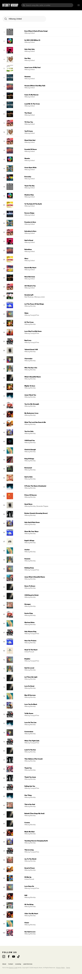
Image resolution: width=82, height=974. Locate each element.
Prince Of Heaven (30, 495)
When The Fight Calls (31, 741)
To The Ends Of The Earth (33, 204)
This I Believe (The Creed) (33, 759)
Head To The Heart (30, 650)
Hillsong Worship (30, 306)
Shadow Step (29, 195)
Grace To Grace (29, 586)
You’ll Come (28, 131)
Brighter (27, 659)
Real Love (27, 340)
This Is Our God (29, 804)
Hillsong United (29, 33)
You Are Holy (29, 431)
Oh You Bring (28, 904)
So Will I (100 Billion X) (32, 40)
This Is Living (29, 850)
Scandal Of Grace (30, 149)
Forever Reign (29, 213)
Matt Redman (28, 297)
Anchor (27, 550)
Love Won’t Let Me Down (33, 331)
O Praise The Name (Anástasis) (35, 486)
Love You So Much (30, 704)
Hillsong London (39, 297)
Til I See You (28, 122)
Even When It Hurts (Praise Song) (36, 31)
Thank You (28, 768)
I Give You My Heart (31, 913)
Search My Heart (30, 268)
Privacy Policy (60, 968)
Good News (28, 504)
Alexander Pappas (42, 506)
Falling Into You (29, 786)
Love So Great (29, 686)
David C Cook (13, 968)
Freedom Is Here (30, 222)
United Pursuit (29, 652)
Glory (26, 258)
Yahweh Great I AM (31, 349)
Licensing (18, 964)
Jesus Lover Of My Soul (32, 67)
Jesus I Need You (30, 395)
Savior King (28, 613)
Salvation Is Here (30, 231)
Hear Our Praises (30, 641)
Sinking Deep (29, 568)
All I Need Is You (30, 286)
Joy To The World (30, 859)
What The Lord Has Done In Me (35, 422)
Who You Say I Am (30, 368)
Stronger (27, 604)
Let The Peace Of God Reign (34, 304)
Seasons (27, 559)
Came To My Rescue (31, 95)
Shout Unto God (29, 140)
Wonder (27, 158)
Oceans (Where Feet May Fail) (34, 86)
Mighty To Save (29, 386)
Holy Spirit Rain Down (32, 522)
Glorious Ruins (29, 622)
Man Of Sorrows (30, 695)
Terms (68, 968)
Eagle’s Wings (29, 540)
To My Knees (28, 713)
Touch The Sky (29, 186)
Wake (26, 313)
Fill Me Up (27, 877)
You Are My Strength (31, 404)
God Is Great (28, 240)
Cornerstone (28, 731)
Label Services (27, 964)
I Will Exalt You (29, 440)
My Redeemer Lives (31, 413)
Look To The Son (30, 750)
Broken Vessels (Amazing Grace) (36, 513)
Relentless (28, 249)
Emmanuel (28, 468)
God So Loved (29, 668)
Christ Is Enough (30, 449)
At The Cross (29, 322)
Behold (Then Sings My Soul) (34, 813)
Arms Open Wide (30, 167)
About (4, 964)
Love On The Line (30, 722)
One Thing (28, 795)
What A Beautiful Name (32, 377)
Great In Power (29, 868)
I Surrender (28, 358)
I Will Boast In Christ (31, 595)
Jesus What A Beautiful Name (34, 577)
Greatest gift (28, 295)
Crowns (27, 822)
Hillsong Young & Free (31, 315)
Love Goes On (29, 886)
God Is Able (28, 477)
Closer (26, 923)
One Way (27, 58)
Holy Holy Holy (29, 49)
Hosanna (27, 76)
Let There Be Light (30, 677)
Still (25, 895)
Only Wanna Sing (30, 631)
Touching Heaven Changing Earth (36, 841)
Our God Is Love (29, 932)
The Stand (28, 113)
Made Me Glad (29, 832)
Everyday (27, 177)
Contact (10, 964)
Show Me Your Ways (31, 531)
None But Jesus (29, 277)
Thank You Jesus (30, 777)
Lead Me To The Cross (32, 104)
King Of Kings (29, 459)
